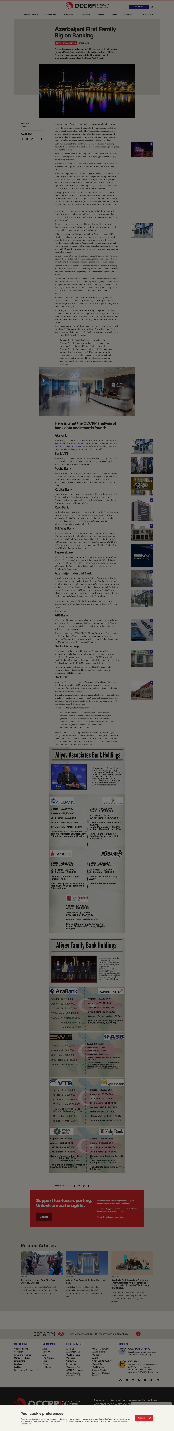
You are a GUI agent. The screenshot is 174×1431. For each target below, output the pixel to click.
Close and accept (144, 1418)
